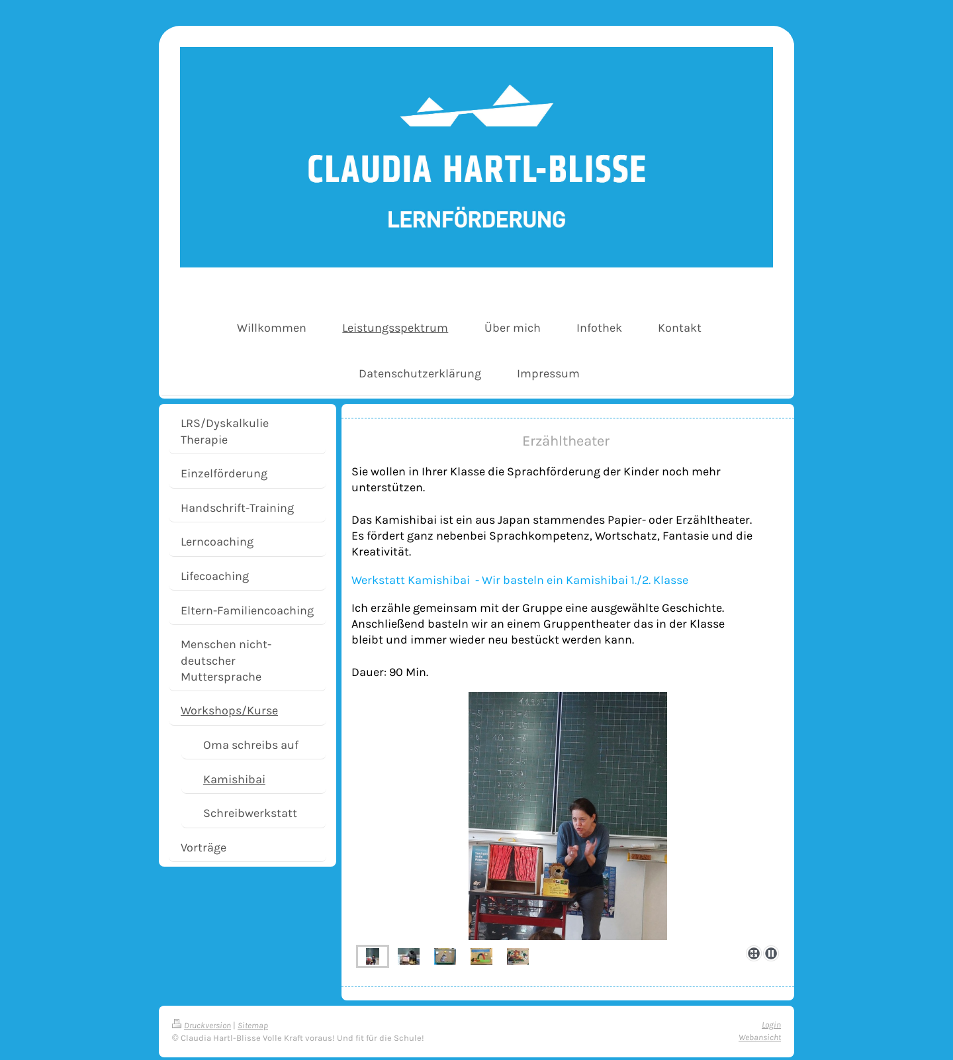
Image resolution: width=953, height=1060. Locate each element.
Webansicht (760, 1037)
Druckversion (201, 1025)
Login (771, 1025)
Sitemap (253, 1025)
